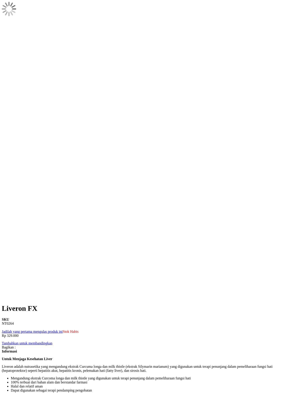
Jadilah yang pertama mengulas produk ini (32, 331)
